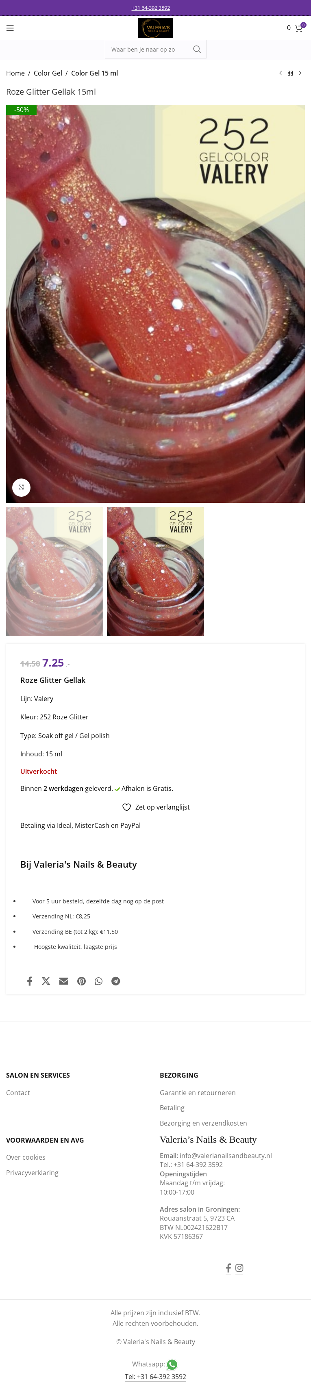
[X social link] (46, 981)
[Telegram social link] (115, 981)
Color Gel (48, 73)
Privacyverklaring (32, 1172)
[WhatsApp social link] (98, 981)
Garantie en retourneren (198, 1092)
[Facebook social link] (29, 981)
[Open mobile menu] (10, 28)
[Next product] (300, 73)
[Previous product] (280, 73)
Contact (18, 1092)
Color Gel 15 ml (94, 73)
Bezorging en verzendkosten (203, 1123)
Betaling (172, 1107)
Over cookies (26, 1157)
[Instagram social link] (239, 1262)
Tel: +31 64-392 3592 (155, 1376)
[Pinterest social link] (81, 981)
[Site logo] (155, 27)
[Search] (156, 49)
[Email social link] (64, 981)
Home (15, 73)
